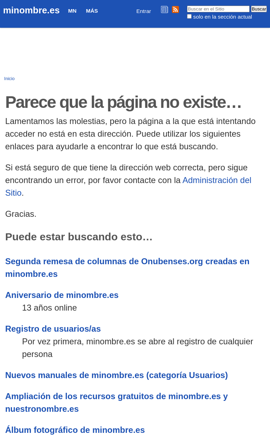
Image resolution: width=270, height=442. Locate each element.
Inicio (9, 78)
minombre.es (31, 10)
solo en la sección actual (222, 17)
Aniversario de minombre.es (62, 295)
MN (72, 11)
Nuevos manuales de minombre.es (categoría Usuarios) (116, 375)
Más (92, 11)
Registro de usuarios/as (53, 328)
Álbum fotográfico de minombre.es (75, 430)
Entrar (143, 11)
